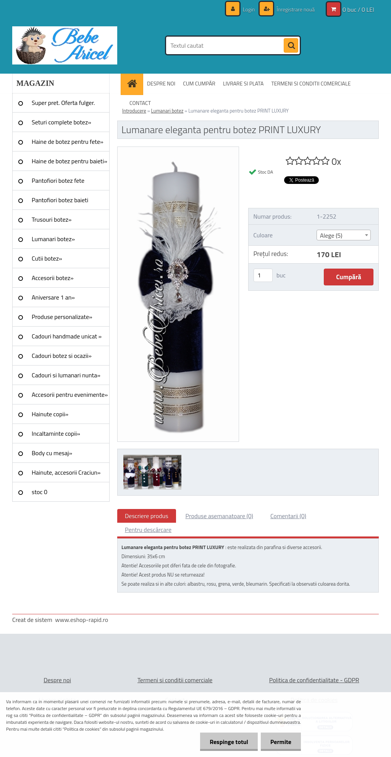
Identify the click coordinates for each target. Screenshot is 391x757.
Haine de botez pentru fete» (67, 141)
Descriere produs (146, 515)
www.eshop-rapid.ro (81, 619)
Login (249, 9)
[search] (291, 46)
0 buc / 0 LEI (358, 9)
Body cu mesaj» (52, 452)
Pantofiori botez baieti (60, 200)
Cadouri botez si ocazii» (62, 355)
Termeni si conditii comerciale (175, 680)
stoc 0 (39, 491)
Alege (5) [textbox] (331, 235)
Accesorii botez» (53, 277)
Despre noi (57, 680)
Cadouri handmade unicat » (67, 336)
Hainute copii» (50, 414)
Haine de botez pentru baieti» (69, 161)
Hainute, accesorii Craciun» (66, 472)
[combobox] (344, 235)
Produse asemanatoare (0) (219, 515)
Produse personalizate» (62, 316)
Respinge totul (229, 741)
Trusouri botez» (51, 219)
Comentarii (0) (288, 515)
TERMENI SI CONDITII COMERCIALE (311, 83)
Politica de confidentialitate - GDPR (314, 680)
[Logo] (64, 45)
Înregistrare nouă (295, 9)
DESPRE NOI (161, 83)
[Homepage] (134, 83)
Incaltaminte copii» (56, 433)
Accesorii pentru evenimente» (70, 394)
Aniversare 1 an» (53, 297)
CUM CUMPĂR (199, 83)
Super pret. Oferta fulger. (63, 102)
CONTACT (140, 103)
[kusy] (263, 275)
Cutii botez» (47, 258)
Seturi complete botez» (61, 122)
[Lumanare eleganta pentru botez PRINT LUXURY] (178, 150)
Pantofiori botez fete (58, 180)
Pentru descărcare (148, 529)
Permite (280, 741)
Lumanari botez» (53, 238)
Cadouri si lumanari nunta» (66, 375)
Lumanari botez (167, 110)
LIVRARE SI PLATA (243, 83)
